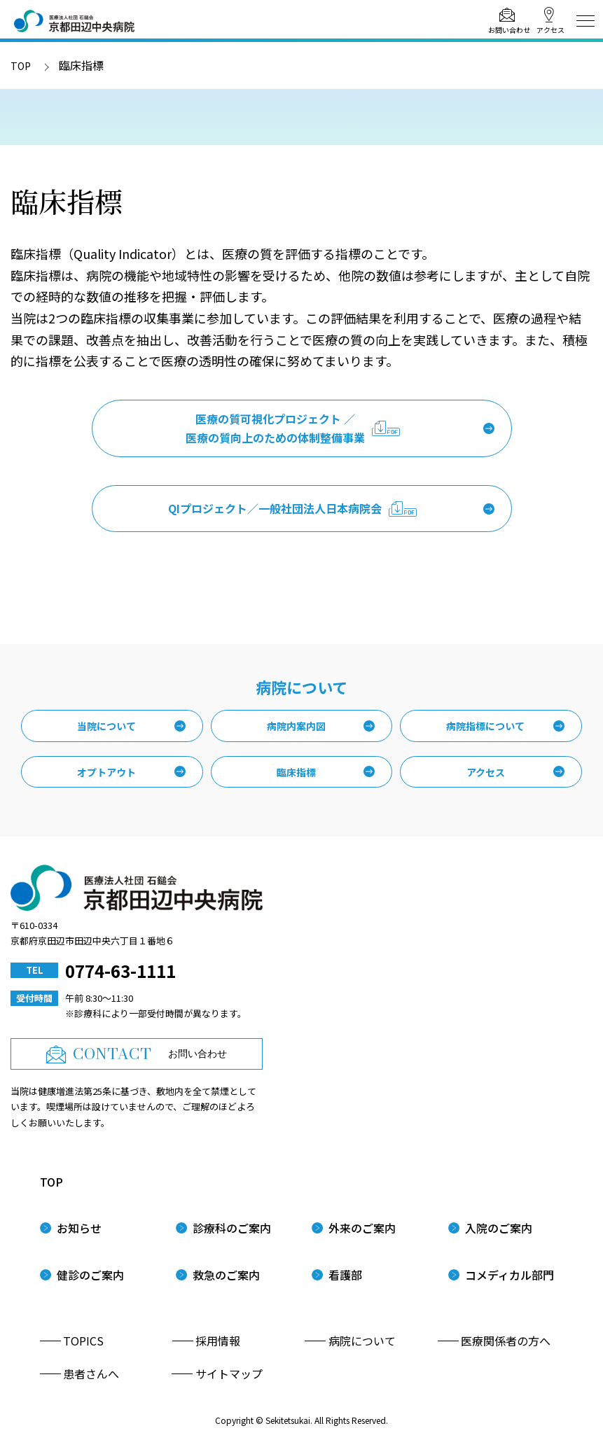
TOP (21, 66)
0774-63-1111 (120, 970)
